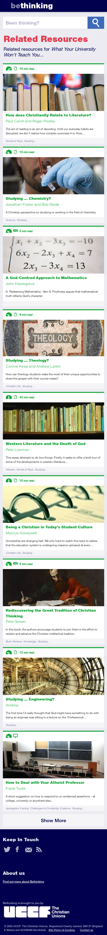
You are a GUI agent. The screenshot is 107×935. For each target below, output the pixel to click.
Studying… (30, 140)
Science (10, 219)
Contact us (86, 929)
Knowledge (29, 641)
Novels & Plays (14, 140)
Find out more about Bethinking (23, 881)
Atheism (10, 469)
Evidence (65, 808)
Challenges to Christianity (44, 808)
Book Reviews (14, 641)
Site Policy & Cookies (62, 929)
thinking (32, 5)
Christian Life (13, 386)
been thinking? (22, 22)
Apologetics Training (17, 808)
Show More (53, 820)
